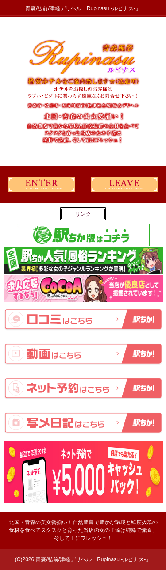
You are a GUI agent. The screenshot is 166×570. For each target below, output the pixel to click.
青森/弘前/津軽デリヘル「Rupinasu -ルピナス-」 (93, 559)
